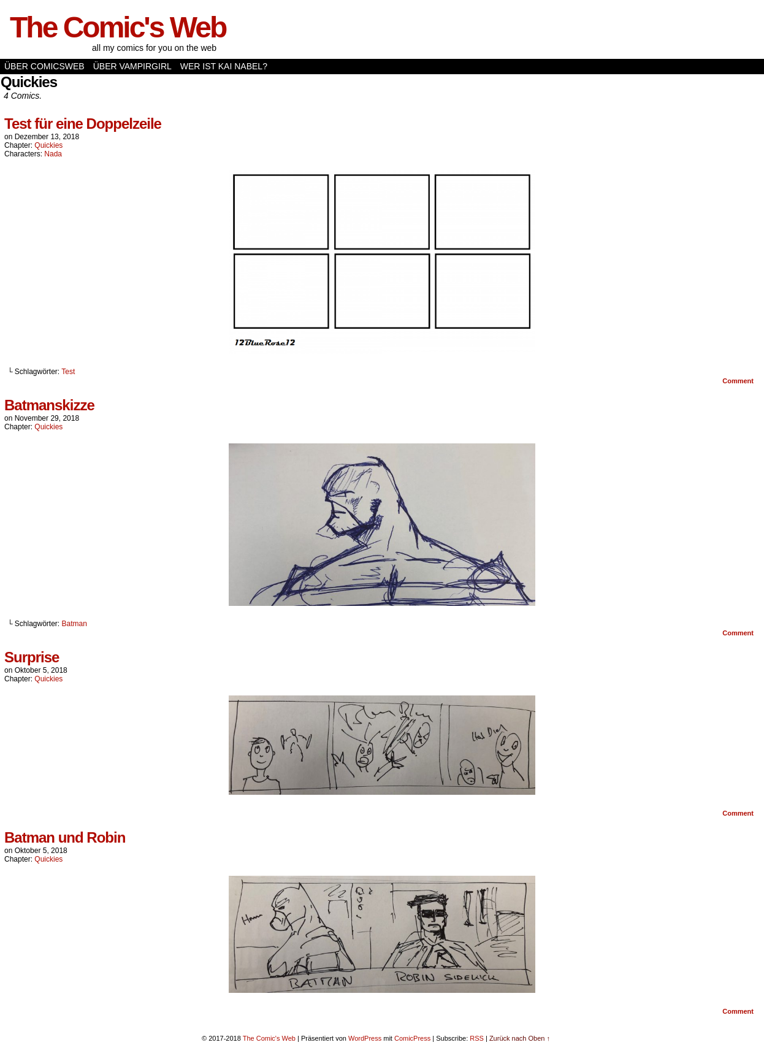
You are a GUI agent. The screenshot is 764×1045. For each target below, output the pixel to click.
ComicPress (412, 1038)
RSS (477, 1038)
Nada (53, 154)
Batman (74, 623)
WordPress (364, 1038)
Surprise (31, 657)
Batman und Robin (64, 837)
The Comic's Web (118, 27)
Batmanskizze (49, 405)
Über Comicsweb (44, 66)
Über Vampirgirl (132, 66)
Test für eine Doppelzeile (82, 123)
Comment (737, 381)
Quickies (48, 145)
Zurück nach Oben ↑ (519, 1038)
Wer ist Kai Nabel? (223, 66)
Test (68, 371)
